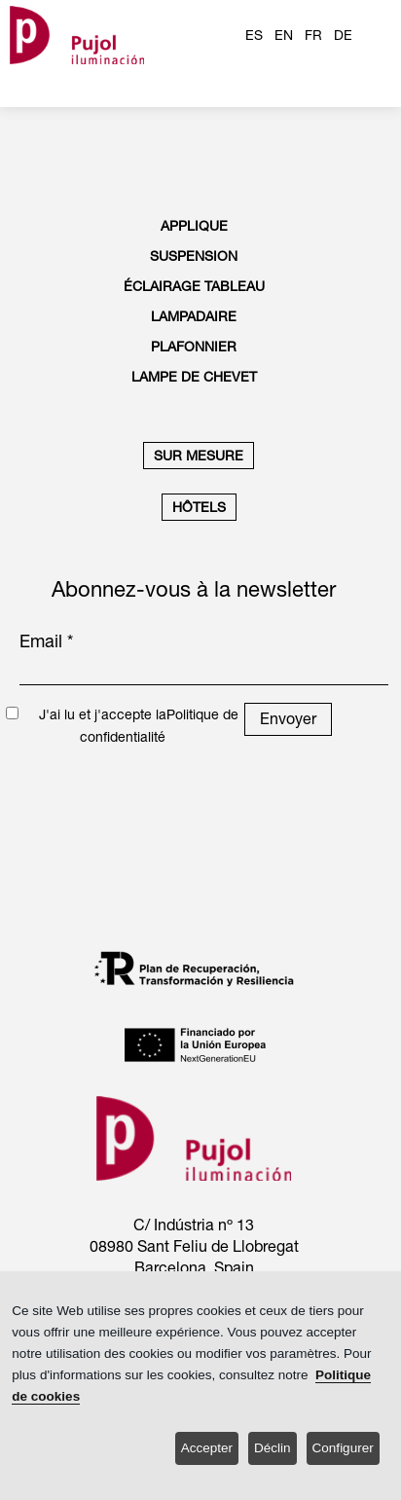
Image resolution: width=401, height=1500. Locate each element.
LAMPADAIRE (194, 316)
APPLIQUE (194, 226)
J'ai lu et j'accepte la (102, 714)
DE (343, 35)
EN (283, 35)
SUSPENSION (193, 256)
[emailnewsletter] (203, 671)
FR (313, 35)
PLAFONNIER (194, 346)
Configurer (343, 1448)
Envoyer (288, 718)
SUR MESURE (198, 455)
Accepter (207, 1448)
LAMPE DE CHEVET (194, 376)
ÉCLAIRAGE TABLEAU (194, 286)
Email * (46, 641)
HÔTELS (199, 507)
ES (254, 35)
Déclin (272, 1448)
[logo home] (77, 34)
